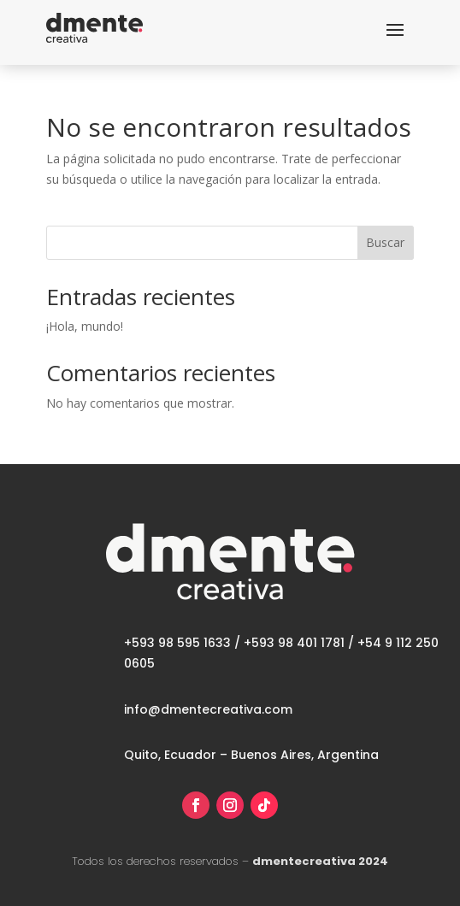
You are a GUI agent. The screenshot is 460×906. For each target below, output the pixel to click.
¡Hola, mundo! (84, 326)
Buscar (385, 242)
